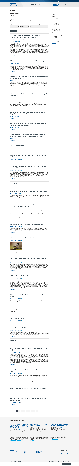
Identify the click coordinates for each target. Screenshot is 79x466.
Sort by (21, 24)
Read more (12, 55)
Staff (25, 452)
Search (68, 1)
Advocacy (57, 1)
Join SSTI (56, 4)
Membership (38, 4)
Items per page (42, 24)
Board (25, 451)
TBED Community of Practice (29, 454)
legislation (13, 440)
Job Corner (62, 1)
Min (10, 20)
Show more (54, 43)
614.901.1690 (66, 461)
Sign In (66, 1)
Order (31, 24)
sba (32, 440)
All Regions (12, 24)
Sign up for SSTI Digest (65, 4)
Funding (49, 4)
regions (19, 440)
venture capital (54, 439)
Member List (38, 452)
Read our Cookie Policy (28, 463)
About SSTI (32, 4)
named (13, 333)
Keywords (12, 15)
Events (53, 1)
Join (36, 450)
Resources (44, 4)
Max (30, 20)
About (24, 450)
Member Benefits (39, 451)
